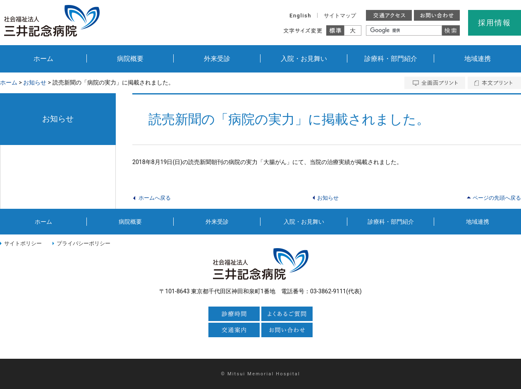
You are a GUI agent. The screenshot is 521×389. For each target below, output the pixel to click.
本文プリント (494, 83)
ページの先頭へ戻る (497, 198)
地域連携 (477, 59)
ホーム (43, 59)
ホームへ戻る (155, 198)
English (300, 15)
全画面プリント (434, 83)
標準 (335, 30)
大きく (352, 30)
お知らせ (34, 82)
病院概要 (130, 59)
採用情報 (494, 22)
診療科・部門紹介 (390, 59)
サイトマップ (340, 15)
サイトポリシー (23, 243)
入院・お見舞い (304, 59)
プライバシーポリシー (83, 243)
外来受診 (217, 59)
